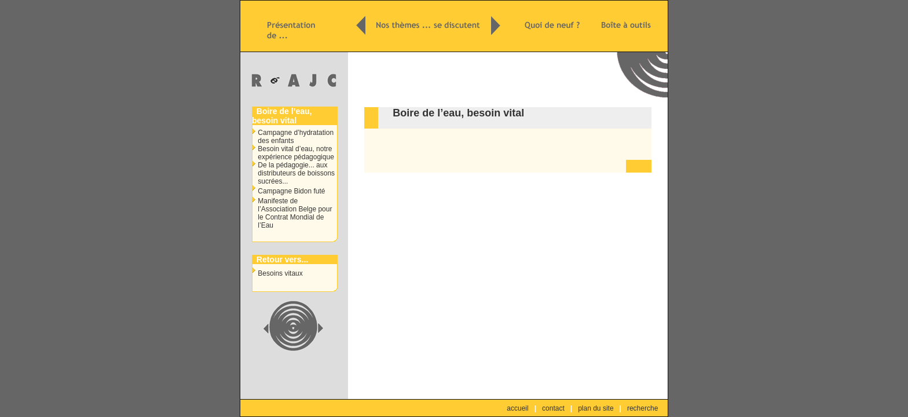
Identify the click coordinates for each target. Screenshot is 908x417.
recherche (642, 408)
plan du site (595, 408)
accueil (517, 408)
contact (553, 408)
